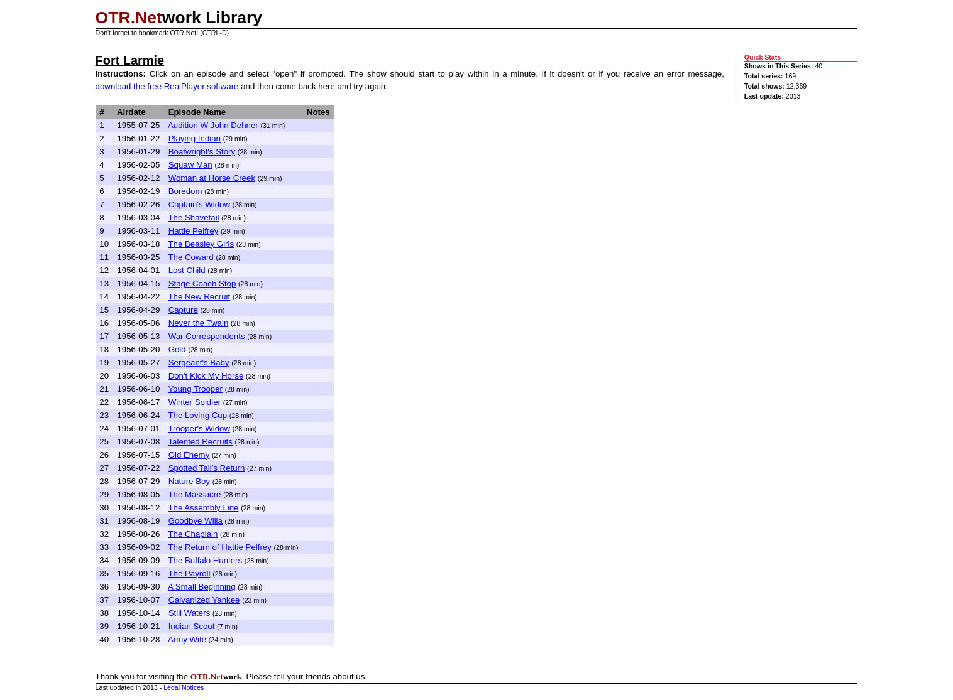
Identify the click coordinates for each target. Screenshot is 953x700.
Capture (183, 310)
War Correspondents (206, 336)
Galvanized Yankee (204, 600)
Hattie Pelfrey (193, 230)
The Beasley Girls (201, 244)
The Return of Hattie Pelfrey (219, 547)
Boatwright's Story (202, 151)
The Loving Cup (197, 415)
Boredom (185, 191)
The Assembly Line (203, 507)
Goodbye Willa (195, 520)
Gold (177, 349)
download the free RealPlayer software (167, 86)
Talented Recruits (200, 441)
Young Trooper (195, 389)
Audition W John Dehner (213, 125)
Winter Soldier (194, 402)
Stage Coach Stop (202, 283)
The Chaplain (193, 534)
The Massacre (194, 494)
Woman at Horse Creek (211, 178)
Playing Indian (194, 138)
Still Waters (189, 613)
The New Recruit (199, 296)
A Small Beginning (202, 586)
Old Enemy (189, 455)
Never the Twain (198, 323)
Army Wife (187, 639)
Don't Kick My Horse (206, 375)
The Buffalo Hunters (205, 560)
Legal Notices (183, 687)
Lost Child (187, 270)
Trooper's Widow (199, 428)
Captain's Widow (199, 204)
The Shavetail (193, 217)
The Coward (190, 257)
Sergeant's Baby (198, 362)
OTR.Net (129, 17)
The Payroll (189, 573)
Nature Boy (189, 481)
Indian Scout (191, 626)
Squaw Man (190, 165)
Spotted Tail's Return (206, 468)
